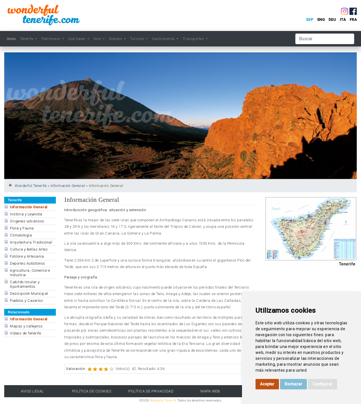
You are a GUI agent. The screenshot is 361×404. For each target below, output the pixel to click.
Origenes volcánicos (27, 221)
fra (353, 19)
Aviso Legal (32, 391)
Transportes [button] (194, 39)
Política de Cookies (91, 391)
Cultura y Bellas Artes (29, 249)
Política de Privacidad (150, 391)
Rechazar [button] (293, 384)
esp (310, 19)
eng (321, 19)
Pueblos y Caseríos (26, 300)
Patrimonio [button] (51, 39)
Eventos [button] (116, 39)
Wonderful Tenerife (31, 186)
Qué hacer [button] (77, 39)
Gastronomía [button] (163, 39)
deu (332, 19)
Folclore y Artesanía (27, 256)
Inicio (11, 39)
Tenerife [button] (27, 39)
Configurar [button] (322, 384)
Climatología (21, 235)
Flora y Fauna (22, 228)
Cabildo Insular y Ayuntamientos (25, 284)
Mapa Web (210, 391)
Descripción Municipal (29, 293)
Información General (67, 186)
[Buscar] (324, 39)
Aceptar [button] (267, 384)
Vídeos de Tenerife (25, 333)
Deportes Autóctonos (27, 263)
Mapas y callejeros (26, 326)
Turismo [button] (137, 39)
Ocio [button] (98, 39)
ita (343, 19)
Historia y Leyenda (26, 214)
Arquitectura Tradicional (31, 242)
